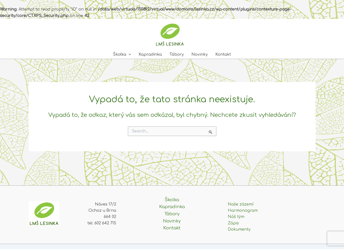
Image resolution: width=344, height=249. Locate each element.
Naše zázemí (241, 204)
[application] (128, 54)
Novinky (199, 54)
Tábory (176, 54)
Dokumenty (239, 229)
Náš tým (236, 217)
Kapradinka (150, 54)
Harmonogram (243, 210)
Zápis (233, 223)
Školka (122, 54)
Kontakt (223, 54)
